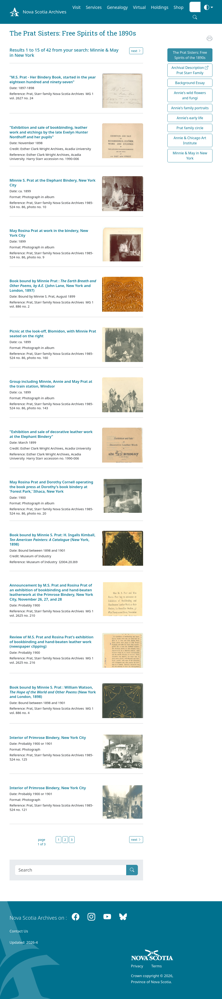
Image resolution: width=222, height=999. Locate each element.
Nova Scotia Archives (44, 12)
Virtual (139, 7)
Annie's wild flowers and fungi (190, 95)
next (136, 840)
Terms (156, 965)
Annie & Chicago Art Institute (190, 140)
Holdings (159, 7)
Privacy (137, 965)
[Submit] (132, 870)
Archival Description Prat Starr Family (189, 70)
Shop (179, 7)
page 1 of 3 (42, 842)
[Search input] (195, 7)
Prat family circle (189, 127)
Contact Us (19, 931)
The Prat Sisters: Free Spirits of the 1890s (190, 55)
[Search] (70, 870)
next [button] (136, 51)
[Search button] (195, 17)
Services (94, 7)
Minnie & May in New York (190, 156)
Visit (76, 7)
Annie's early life (190, 118)
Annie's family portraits (190, 108)
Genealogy (117, 7)
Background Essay (190, 82)
